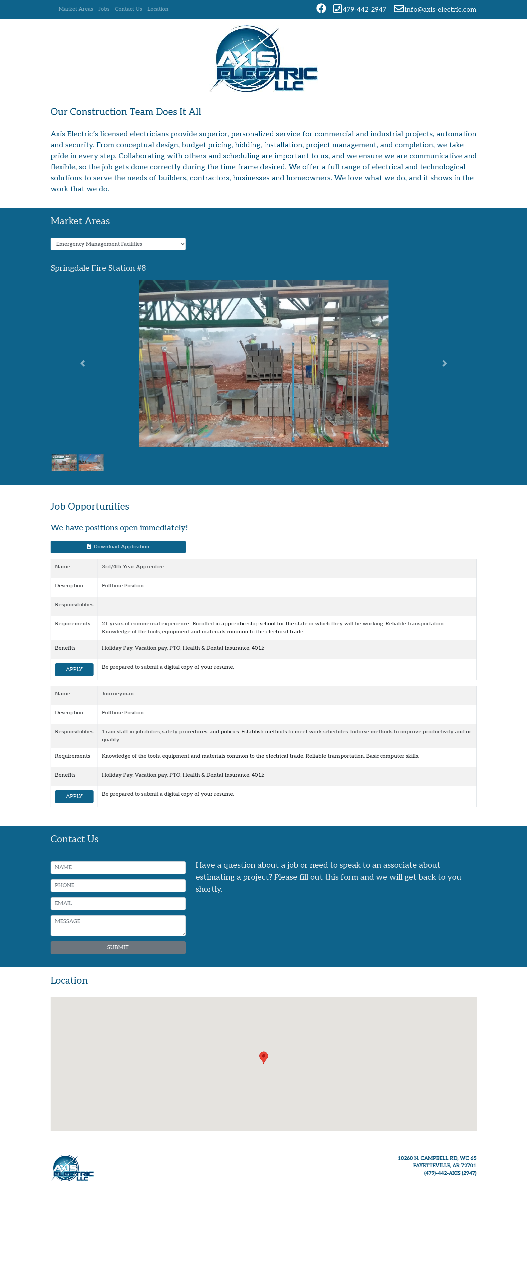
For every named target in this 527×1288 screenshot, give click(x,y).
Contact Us (128, 9)
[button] (83, 363)
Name (62, 567)
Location (157, 9)
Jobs (104, 9)
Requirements (72, 624)
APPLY (74, 669)
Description (69, 586)
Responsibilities (74, 605)
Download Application (118, 547)
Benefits (65, 648)
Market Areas (76, 9)
